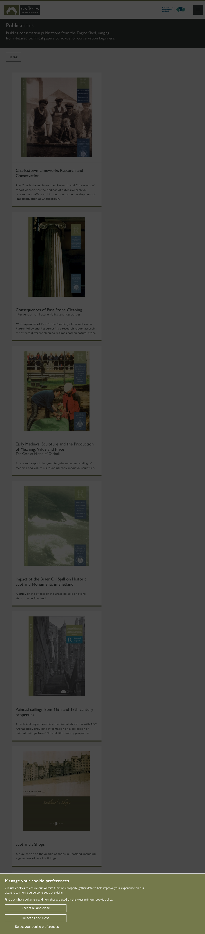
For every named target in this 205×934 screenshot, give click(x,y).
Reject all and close (36, 918)
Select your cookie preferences (37, 926)
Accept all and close (35, 908)
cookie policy (104, 899)
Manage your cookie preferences (37, 881)
